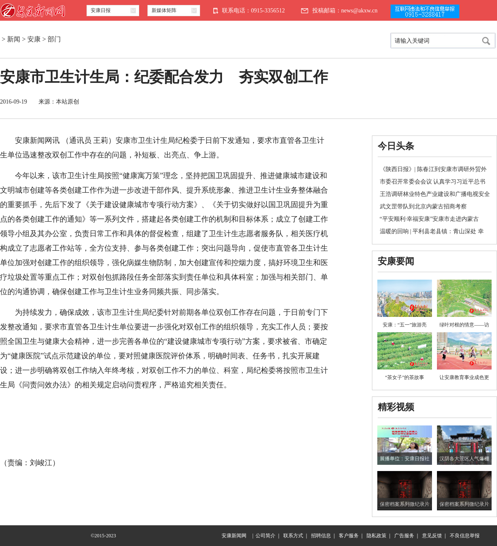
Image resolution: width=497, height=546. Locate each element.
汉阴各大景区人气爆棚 (464, 458)
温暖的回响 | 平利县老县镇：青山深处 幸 (432, 231)
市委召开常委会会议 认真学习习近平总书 (433, 182)
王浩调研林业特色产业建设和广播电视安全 (435, 194)
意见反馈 (432, 536)
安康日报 (101, 10)
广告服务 (404, 536)
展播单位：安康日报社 (404, 458)
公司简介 (265, 536)
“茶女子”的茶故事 (405, 377)
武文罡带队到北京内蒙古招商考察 (423, 206)
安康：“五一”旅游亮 (405, 325)
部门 (54, 39)
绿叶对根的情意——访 (464, 325)
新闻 (13, 39)
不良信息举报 (465, 536)
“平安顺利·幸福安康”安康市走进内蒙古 (429, 219)
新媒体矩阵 (164, 10)
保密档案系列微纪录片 (404, 504)
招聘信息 (321, 536)
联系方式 (293, 536)
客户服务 (349, 536)
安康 (34, 39)
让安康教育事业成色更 (464, 377)
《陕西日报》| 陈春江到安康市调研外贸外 (433, 169)
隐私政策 (376, 536)
